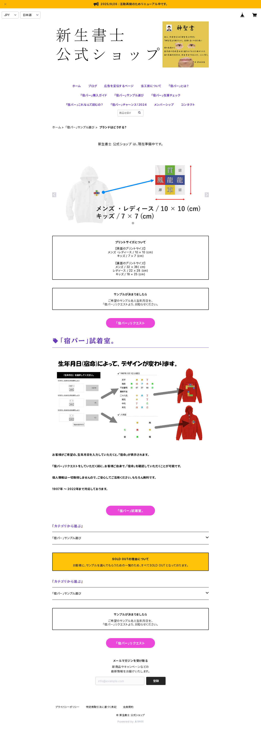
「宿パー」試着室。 (130, 511)
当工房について (151, 86)
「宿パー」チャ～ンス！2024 (129, 104)
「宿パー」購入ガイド (94, 95)
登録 (156, 681)
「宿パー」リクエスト (130, 323)
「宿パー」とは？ (179, 86)
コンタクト (188, 104)
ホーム (76, 86)
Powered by (130, 721)
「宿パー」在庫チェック (165, 95)
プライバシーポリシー (67, 706)
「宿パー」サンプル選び (129, 95)
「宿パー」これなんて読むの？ (84, 104)
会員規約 (128, 706)
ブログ (92, 86)
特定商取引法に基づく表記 (101, 706)
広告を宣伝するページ (119, 86)
